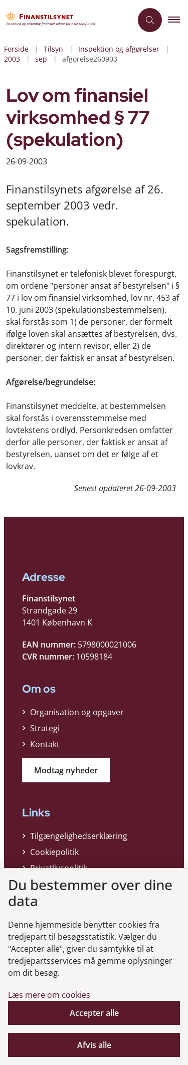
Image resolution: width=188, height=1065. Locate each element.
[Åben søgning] (150, 20)
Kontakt (45, 744)
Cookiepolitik (54, 852)
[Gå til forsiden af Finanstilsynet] (66, 20)
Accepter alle (94, 1012)
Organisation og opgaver (77, 712)
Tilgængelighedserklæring (78, 835)
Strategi (45, 728)
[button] (178, 20)
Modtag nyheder (66, 770)
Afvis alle (94, 1044)
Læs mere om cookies (49, 994)
